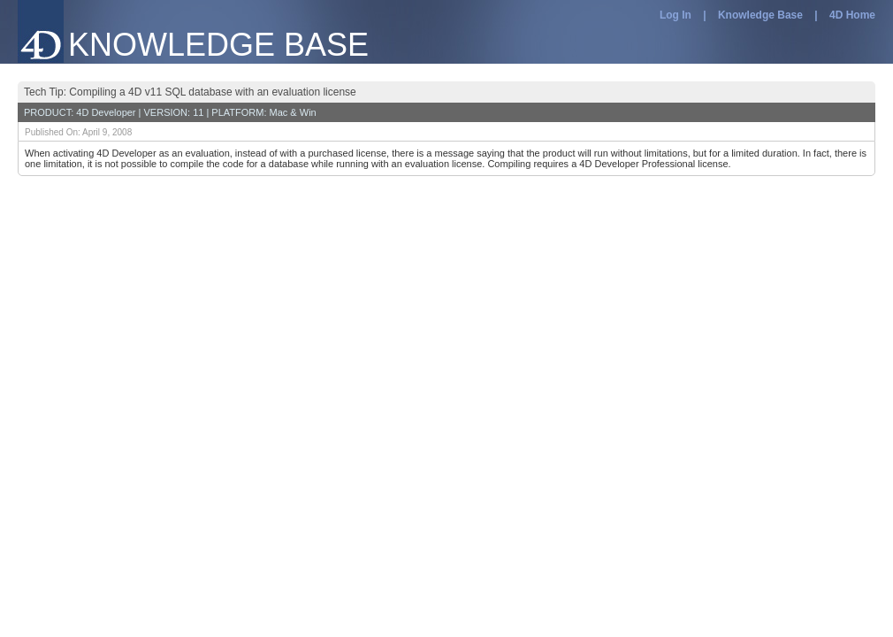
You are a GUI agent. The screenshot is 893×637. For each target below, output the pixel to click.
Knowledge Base (760, 15)
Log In (675, 15)
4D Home (852, 15)
